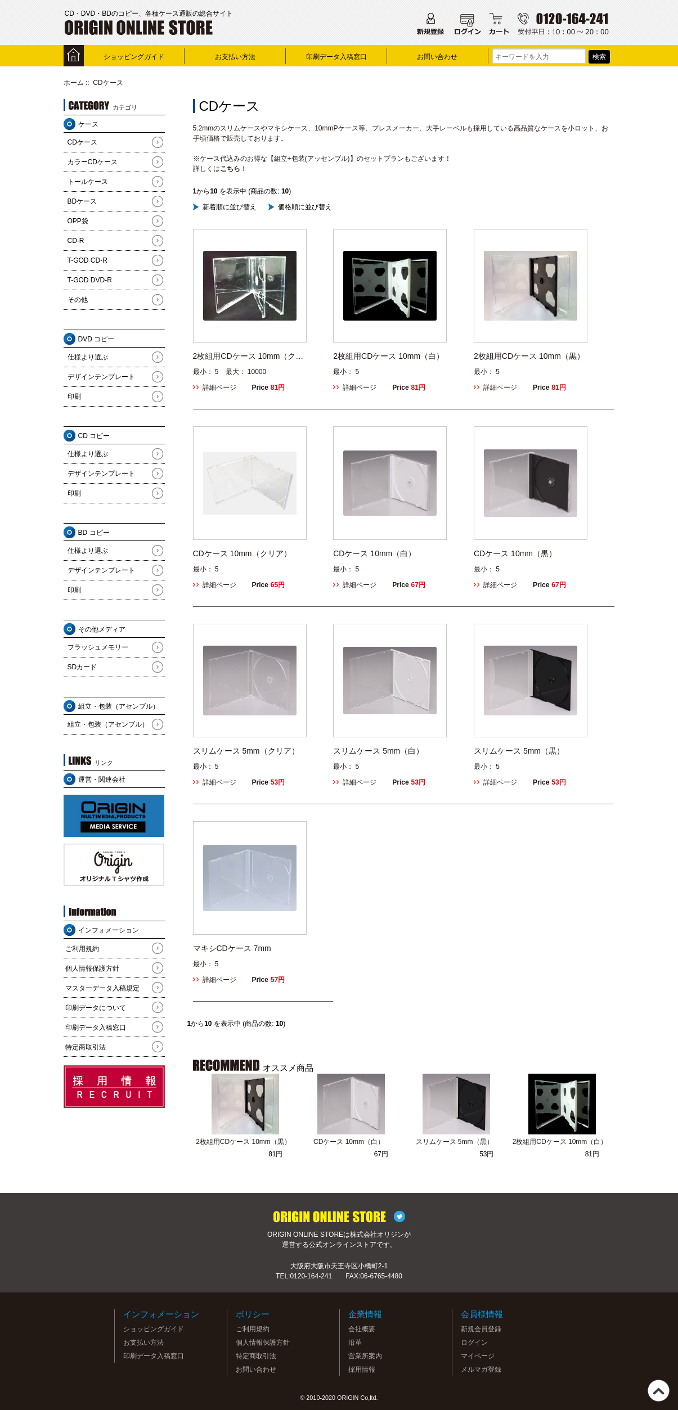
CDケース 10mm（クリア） (242, 553)
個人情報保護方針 (92, 968)
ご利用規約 (82, 949)
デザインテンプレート (101, 377)
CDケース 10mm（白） (374, 553)
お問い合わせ (437, 57)
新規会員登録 (481, 1329)
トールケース (88, 182)
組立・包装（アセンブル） (108, 724)
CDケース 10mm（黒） (515, 553)
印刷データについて (95, 1008)
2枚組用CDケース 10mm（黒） (529, 356)
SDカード (82, 667)
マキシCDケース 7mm (232, 948)
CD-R (76, 241)
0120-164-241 (311, 1276)
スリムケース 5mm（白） (378, 750)
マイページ (478, 1356)
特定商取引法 (85, 1047)
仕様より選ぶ (88, 357)
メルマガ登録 (481, 1369)
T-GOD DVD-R (90, 280)
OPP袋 (78, 221)
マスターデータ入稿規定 (102, 988)
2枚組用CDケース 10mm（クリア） (248, 356)
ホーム (74, 83)
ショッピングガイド (134, 57)
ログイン (474, 1342)
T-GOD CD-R (87, 260)
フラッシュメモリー (98, 647)
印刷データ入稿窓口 (336, 57)
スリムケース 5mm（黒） (519, 750)
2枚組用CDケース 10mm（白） (388, 356)
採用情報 (361, 1369)
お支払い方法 (235, 57)
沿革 (355, 1342)
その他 (78, 300)
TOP (659, 1391)
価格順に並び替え (305, 207)
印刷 (74, 396)
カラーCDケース (93, 162)
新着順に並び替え (230, 207)
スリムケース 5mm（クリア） (246, 750)
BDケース (82, 201)
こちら (230, 169)
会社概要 (361, 1329)
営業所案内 (365, 1356)
